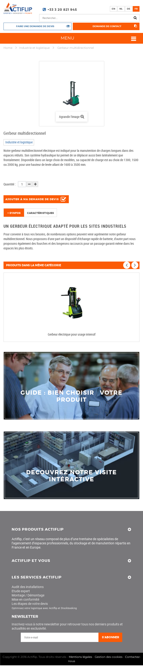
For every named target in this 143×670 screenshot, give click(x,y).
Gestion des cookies (108, 657)
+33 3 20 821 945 (62, 9)
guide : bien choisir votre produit (71, 396)
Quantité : (9, 184)
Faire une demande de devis (35, 26)
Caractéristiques (40, 213)
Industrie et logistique (34, 48)
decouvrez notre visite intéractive (71, 476)
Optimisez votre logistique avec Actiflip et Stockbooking (44, 608)
